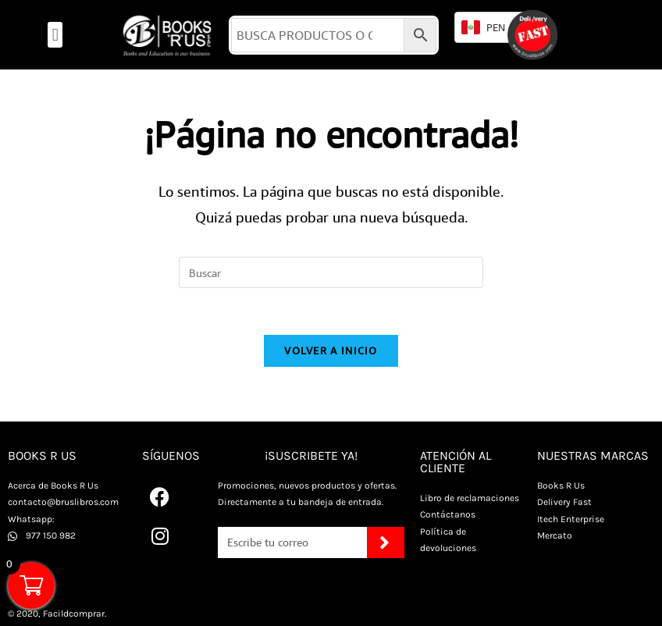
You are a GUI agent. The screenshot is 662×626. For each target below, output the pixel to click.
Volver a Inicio (331, 350)
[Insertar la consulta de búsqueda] (331, 272)
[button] (55, 35)
